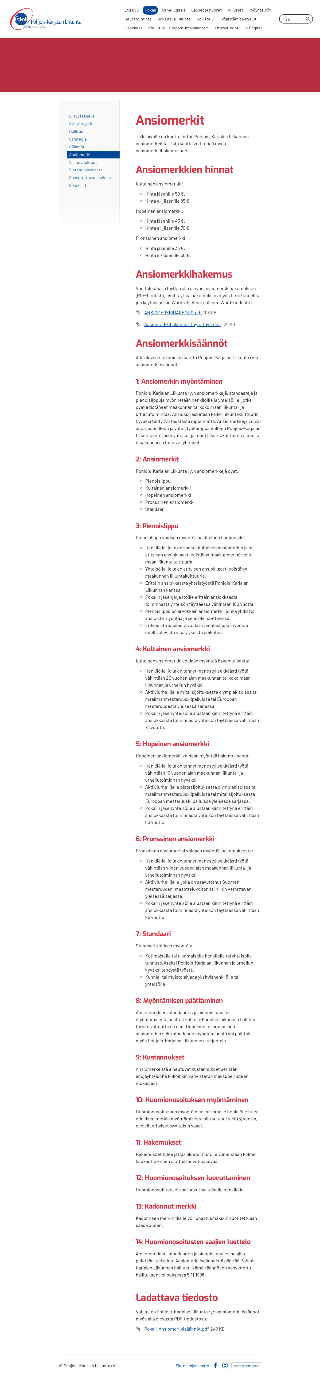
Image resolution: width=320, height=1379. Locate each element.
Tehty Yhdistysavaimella (246, 1365)
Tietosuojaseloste (192, 1365)
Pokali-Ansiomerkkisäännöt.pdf (176, 1329)
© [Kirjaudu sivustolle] (61, 1365)
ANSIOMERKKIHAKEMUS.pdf (173, 312)
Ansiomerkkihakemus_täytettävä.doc (182, 324)
